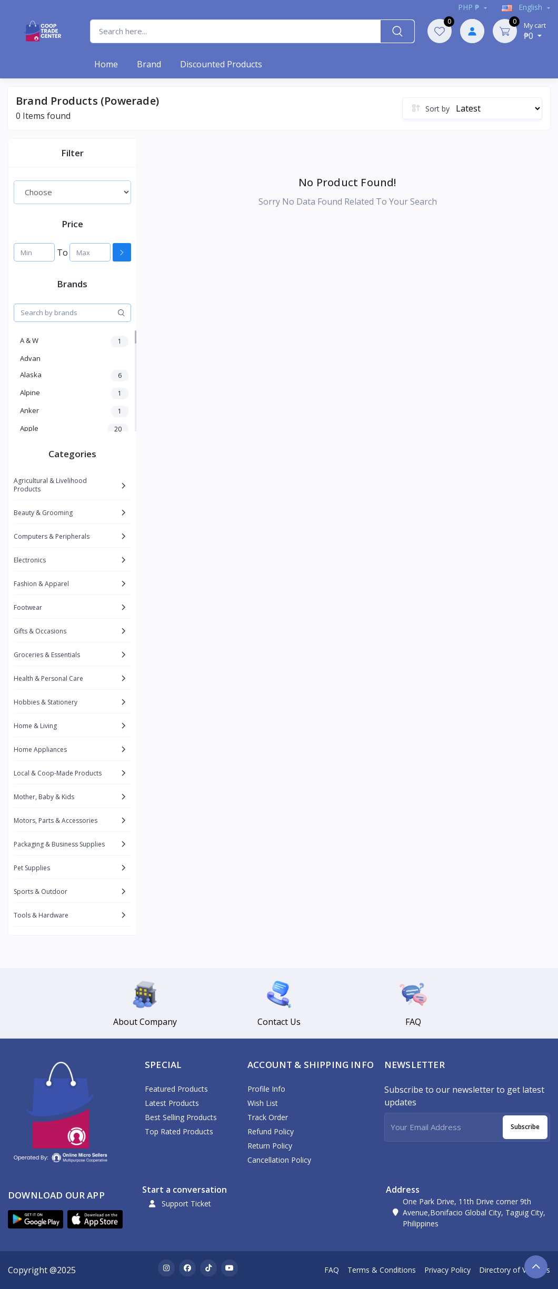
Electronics (30, 560)
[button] (35, 1219)
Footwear (28, 607)
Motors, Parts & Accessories (55, 820)
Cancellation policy (279, 1160)
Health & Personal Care (48, 678)
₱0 (535, 31)
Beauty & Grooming (43, 512)
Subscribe (525, 1126)
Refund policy (270, 1131)
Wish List (262, 1103)
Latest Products (172, 1103)
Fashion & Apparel (41, 583)
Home (106, 64)
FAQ (331, 1270)
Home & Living (35, 725)
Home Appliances (40, 749)
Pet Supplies (32, 867)
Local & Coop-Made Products (58, 773)
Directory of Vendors (514, 1270)
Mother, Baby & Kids (44, 796)
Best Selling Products (181, 1117)
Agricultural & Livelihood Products (50, 485)
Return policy (269, 1146)
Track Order (267, 1117)
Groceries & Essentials (47, 654)
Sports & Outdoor (40, 891)
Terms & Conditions (381, 1270)
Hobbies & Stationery (45, 702)
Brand (149, 64)
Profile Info (266, 1089)
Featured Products (176, 1089)
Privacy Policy (447, 1270)
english (523, 7)
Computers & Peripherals (51, 536)
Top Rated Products (179, 1131)
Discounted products (221, 64)
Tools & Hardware (41, 915)
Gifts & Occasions (40, 631)
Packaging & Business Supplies (59, 844)
